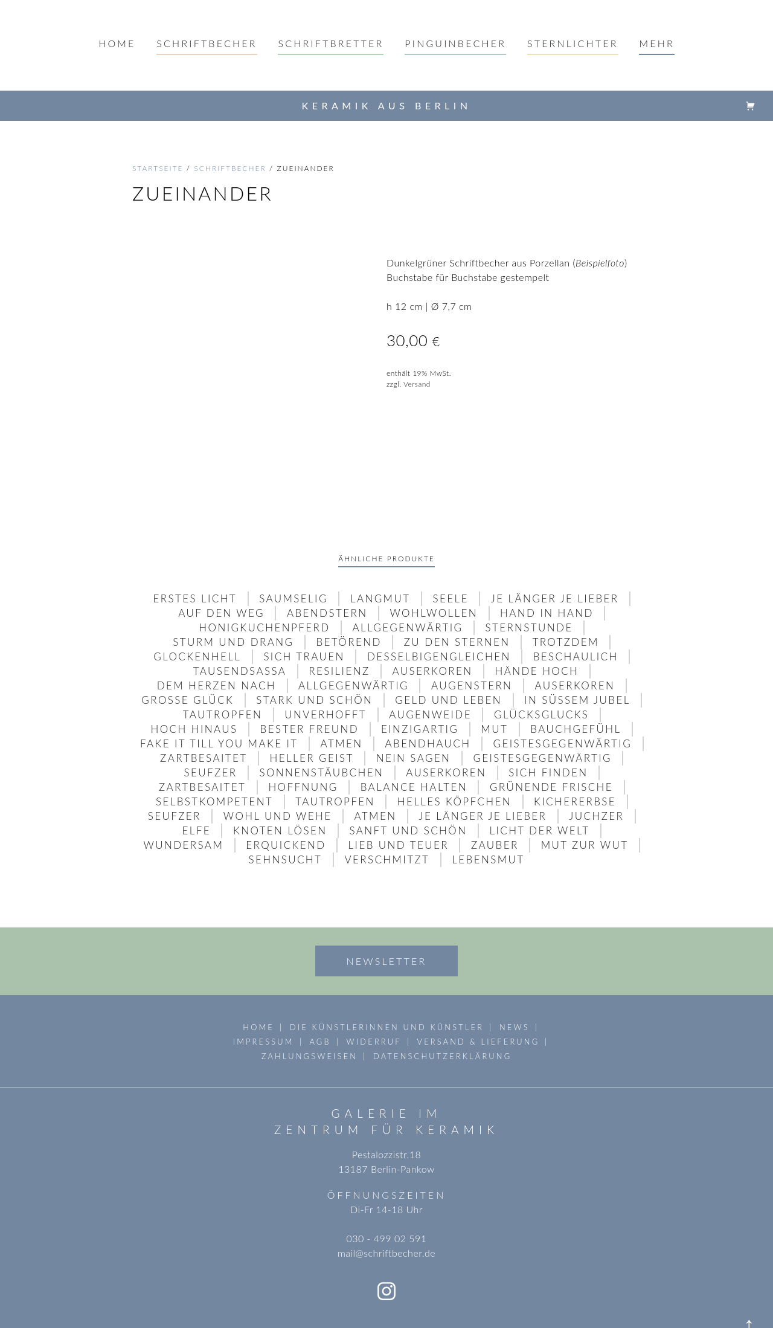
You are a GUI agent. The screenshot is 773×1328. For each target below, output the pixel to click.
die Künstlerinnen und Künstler (387, 978)
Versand (417, 383)
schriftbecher (230, 168)
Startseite (158, 168)
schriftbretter (330, 43)
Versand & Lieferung (478, 993)
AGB (319, 993)
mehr (656, 43)
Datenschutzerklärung (442, 1007)
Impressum (263, 993)
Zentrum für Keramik (386, 1081)
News (514, 978)
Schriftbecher (206, 43)
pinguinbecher (455, 43)
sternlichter (572, 43)
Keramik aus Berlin (386, 105)
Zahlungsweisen (309, 1007)
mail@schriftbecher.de (386, 1204)
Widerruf (374, 993)
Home (116, 43)
